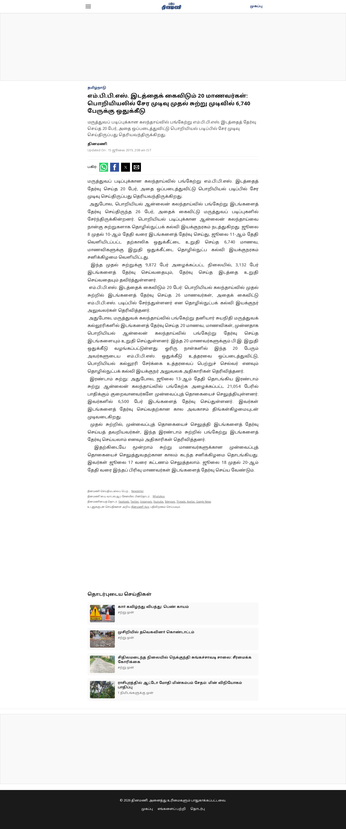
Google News (203, 502)
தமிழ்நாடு (96, 88)
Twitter (134, 502)
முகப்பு (256, 6)
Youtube (158, 502)
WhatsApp (159, 496)
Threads (180, 502)
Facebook (124, 502)
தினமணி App (140, 507)
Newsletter (137, 491)
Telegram (170, 502)
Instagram (146, 502)
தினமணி (97, 144)
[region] (173, 47)
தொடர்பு (197, 809)
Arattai (191, 502)
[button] (88, 6)
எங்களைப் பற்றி (172, 809)
